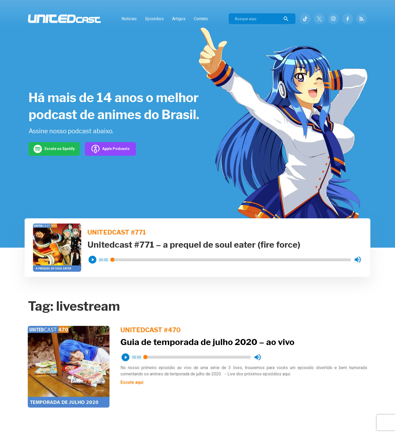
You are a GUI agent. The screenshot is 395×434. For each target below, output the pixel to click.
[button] (92, 260)
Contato (201, 18)
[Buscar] (286, 18)
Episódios (154, 18)
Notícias (129, 18)
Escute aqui (131, 382)
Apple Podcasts (110, 149)
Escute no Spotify (54, 149)
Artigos (178, 18)
